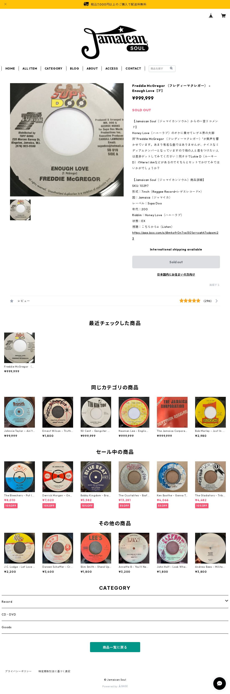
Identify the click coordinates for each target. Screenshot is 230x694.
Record (7, 602)
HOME (10, 68)
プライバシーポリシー (18, 671)
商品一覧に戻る (115, 647)
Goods (7, 627)
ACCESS (111, 68)
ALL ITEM (30, 68)
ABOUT (92, 68)
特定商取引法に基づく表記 (54, 671)
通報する (214, 284)
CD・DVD (9, 614)
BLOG (74, 68)
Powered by (115, 686)
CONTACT (133, 68)
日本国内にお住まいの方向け (176, 274)
